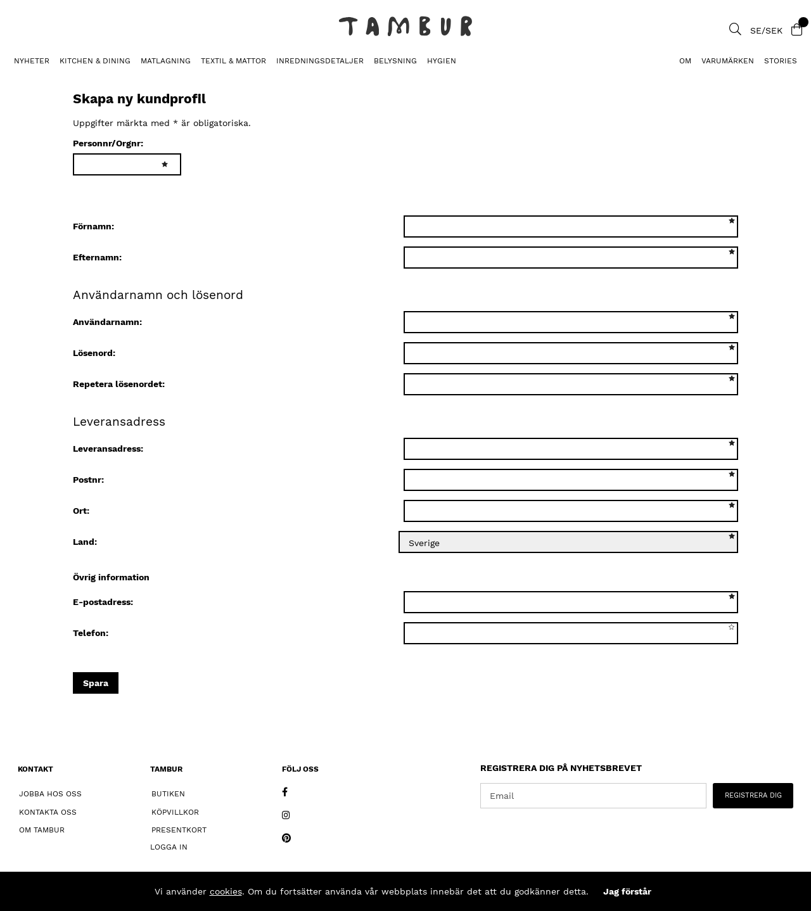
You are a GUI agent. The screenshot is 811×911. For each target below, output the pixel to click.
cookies (226, 891)
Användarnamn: (107, 322)
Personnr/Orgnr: (108, 143)
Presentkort (179, 829)
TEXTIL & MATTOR (233, 60)
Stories (780, 60)
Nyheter (31, 60)
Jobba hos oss (50, 793)
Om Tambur (42, 829)
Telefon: (90, 633)
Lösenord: (94, 353)
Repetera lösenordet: (119, 384)
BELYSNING (395, 60)
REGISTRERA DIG (753, 795)
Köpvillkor (175, 812)
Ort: (81, 511)
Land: (85, 542)
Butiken (168, 793)
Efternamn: (97, 257)
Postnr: (88, 480)
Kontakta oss (48, 812)
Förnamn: (93, 226)
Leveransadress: (108, 448)
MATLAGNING (166, 60)
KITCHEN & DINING (95, 60)
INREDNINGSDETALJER (320, 60)
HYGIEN (441, 60)
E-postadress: (103, 602)
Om (685, 60)
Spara (95, 683)
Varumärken (727, 60)
